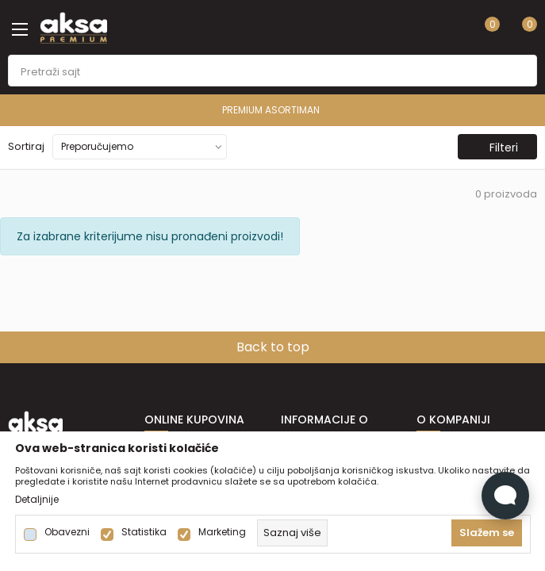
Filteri (496, 147)
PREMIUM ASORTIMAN (271, 110)
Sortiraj (26, 146)
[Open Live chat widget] (505, 495)
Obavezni (67, 532)
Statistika (144, 532)
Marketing (222, 532)
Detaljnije (37, 499)
